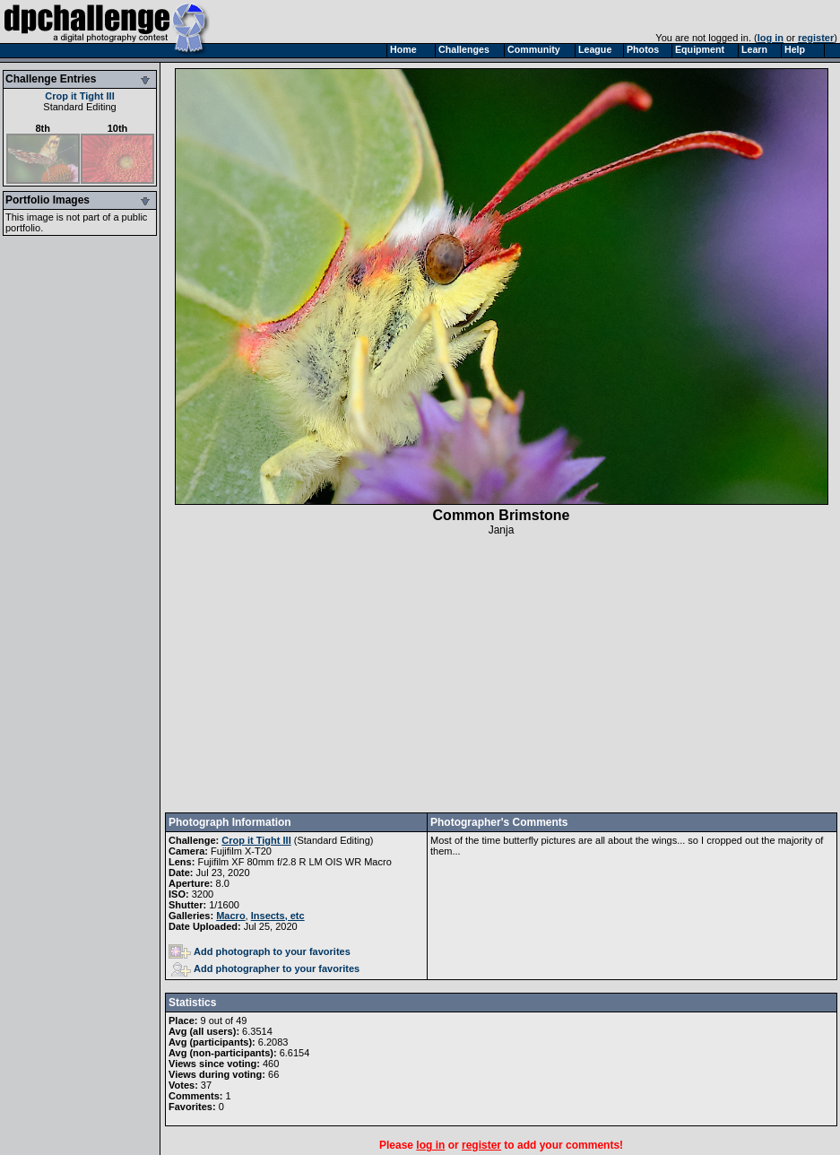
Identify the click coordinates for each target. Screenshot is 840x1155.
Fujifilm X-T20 (241, 851)
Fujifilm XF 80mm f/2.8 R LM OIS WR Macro (294, 861)
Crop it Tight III (79, 96)
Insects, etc (278, 915)
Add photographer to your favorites (265, 968)
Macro (230, 915)
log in (771, 37)
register (816, 37)
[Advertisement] (501, 674)
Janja (502, 530)
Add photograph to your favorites (260, 951)
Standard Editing (79, 106)
